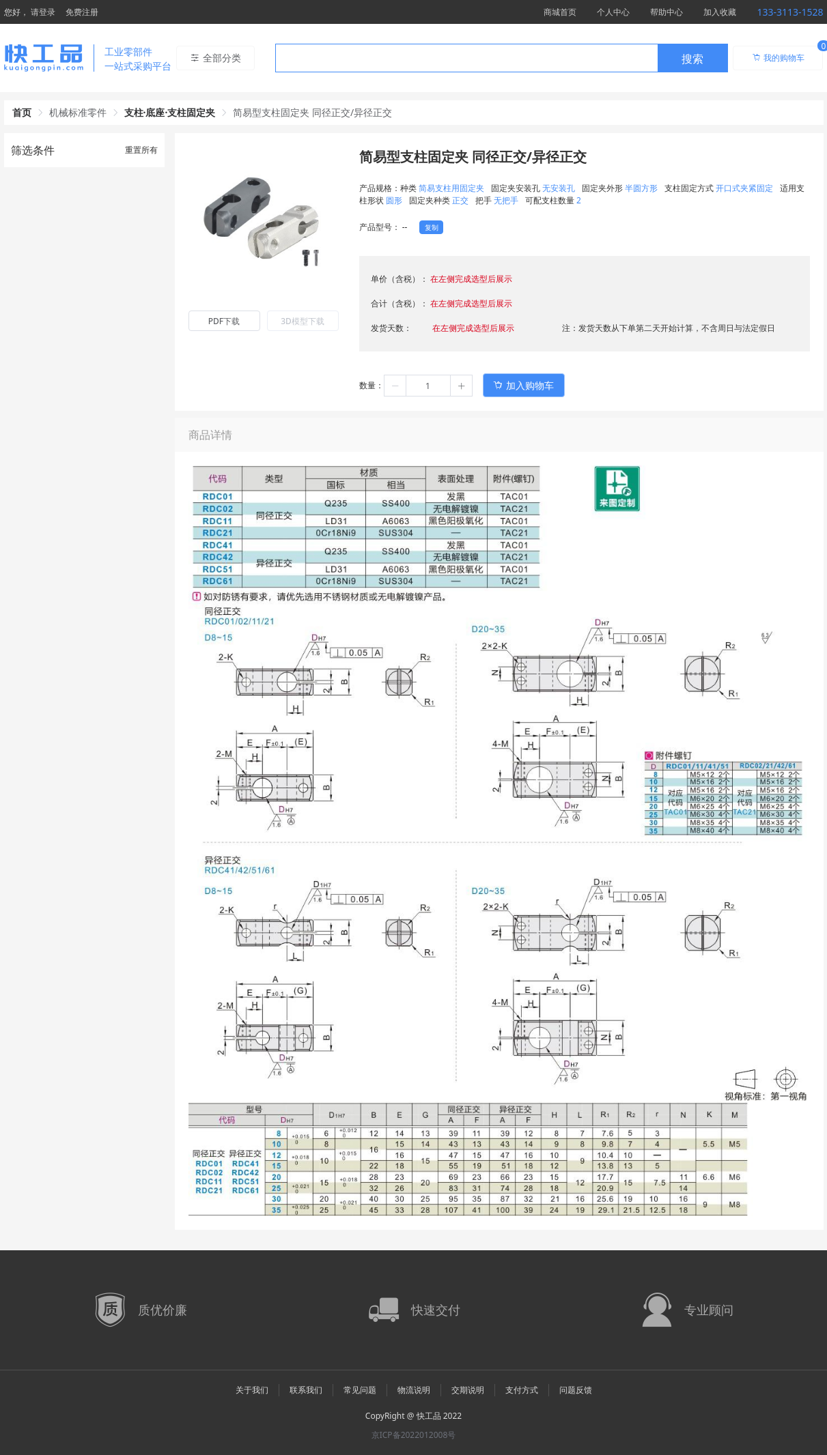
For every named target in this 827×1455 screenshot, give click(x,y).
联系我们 (306, 1390)
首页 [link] (21, 112)
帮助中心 (666, 12)
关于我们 (252, 1390)
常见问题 (360, 1390)
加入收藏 (719, 12)
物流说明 (413, 1390)
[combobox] (501, 58)
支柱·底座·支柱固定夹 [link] (170, 112)
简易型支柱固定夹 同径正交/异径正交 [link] (312, 112)
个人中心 (613, 12)
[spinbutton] (428, 386)
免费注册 (82, 12)
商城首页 (560, 12)
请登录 (43, 12)
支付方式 (521, 1390)
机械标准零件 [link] (78, 112)
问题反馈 (575, 1390)
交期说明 (467, 1390)
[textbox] (466, 58)
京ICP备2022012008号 (414, 1435)
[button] (395, 385)
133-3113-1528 (790, 11)
